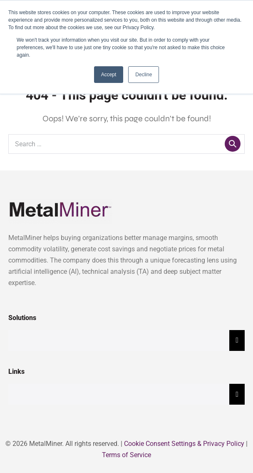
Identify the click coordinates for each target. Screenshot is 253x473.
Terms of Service (126, 455)
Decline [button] (143, 75)
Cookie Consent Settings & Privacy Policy (184, 444)
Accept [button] (109, 75)
